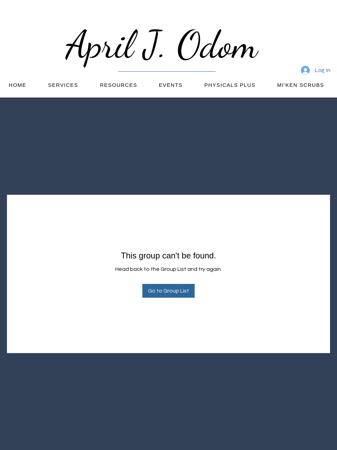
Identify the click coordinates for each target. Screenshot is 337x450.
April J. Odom (167, 45)
